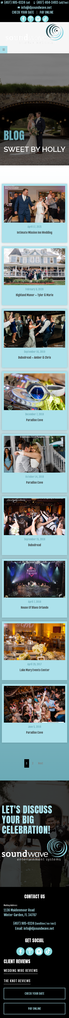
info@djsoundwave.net (39, 928)
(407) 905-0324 (23, 923)
